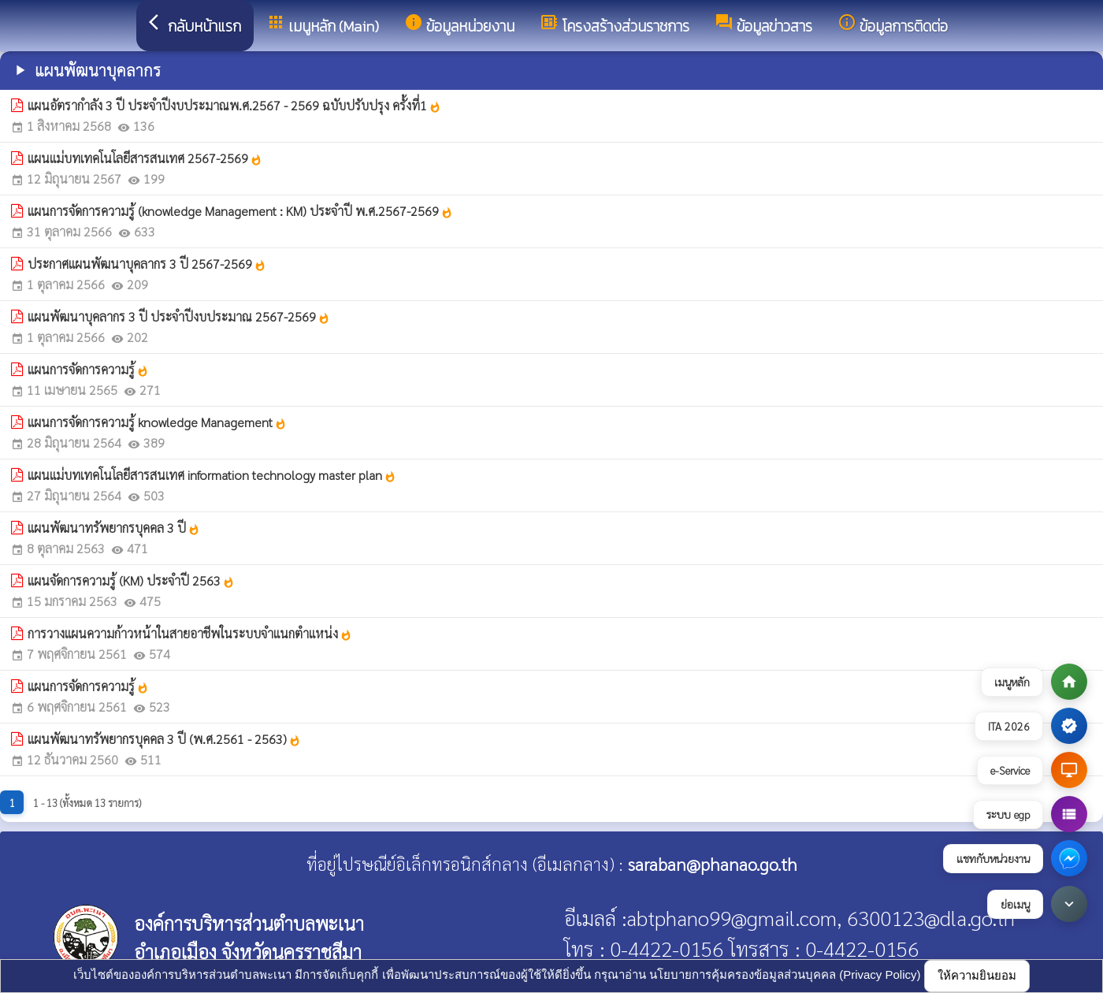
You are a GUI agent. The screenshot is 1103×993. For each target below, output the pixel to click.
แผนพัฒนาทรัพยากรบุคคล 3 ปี (114, 527)
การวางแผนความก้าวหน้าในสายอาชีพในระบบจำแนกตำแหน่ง (190, 633)
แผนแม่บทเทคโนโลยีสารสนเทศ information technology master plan (212, 475)
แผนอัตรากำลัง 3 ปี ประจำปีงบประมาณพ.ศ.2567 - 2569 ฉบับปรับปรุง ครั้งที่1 (234, 105)
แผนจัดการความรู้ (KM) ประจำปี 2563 (131, 580)
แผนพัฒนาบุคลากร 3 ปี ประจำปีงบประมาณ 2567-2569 (179, 316)
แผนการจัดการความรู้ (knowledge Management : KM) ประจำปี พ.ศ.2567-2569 (240, 211)
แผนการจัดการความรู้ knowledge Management (157, 422)
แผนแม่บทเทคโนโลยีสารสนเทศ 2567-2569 (145, 158)
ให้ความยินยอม (977, 975)
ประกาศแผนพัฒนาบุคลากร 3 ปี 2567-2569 (147, 263)
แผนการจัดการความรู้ (88, 369)
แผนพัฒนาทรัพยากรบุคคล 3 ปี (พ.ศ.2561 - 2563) (164, 739)
